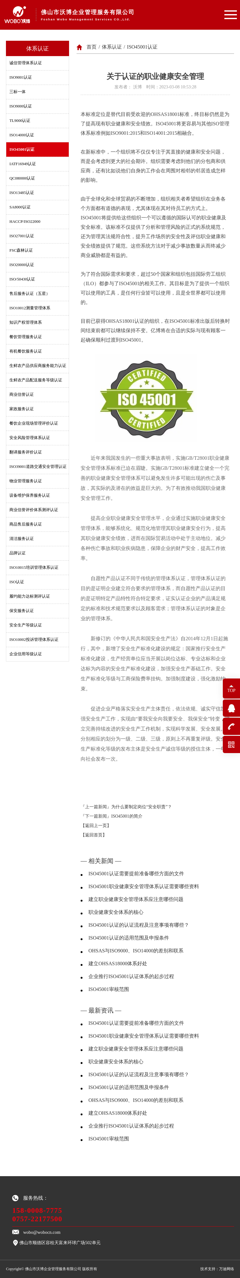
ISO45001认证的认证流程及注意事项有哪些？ (138, 925)
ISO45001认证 (21, 149)
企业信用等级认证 (25, 654)
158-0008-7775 (37, 1210)
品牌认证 (17, 553)
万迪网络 (226, 1269)
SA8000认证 (20, 207)
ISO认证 (16, 582)
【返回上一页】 (96, 825)
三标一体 (17, 92)
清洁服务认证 (21, 539)
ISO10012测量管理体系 (29, 308)
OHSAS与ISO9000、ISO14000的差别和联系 (135, 950)
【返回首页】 (94, 835)
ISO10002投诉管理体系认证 (33, 639)
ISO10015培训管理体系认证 (33, 567)
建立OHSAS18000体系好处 (117, 963)
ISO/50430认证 (22, 279)
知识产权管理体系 (25, 322)
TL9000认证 (19, 120)
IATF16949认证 (22, 164)
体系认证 (112, 47)
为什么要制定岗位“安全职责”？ (141, 806)
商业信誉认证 (21, 394)
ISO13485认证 (21, 193)
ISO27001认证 (21, 236)
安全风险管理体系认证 (29, 438)
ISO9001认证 (20, 77)
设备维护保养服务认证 (29, 495)
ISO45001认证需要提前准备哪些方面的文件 (136, 873)
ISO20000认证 (21, 265)
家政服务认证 (21, 409)
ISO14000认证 (21, 135)
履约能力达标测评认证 (29, 596)
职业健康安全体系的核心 (115, 912)
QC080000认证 (22, 178)
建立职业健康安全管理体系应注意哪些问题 (135, 899)
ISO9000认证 (20, 106)
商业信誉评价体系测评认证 (33, 510)
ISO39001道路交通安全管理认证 (38, 466)
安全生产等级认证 (25, 625)
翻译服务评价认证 (25, 452)
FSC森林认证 (21, 250)
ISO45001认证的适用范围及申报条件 (128, 937)
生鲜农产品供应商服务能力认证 (37, 366)
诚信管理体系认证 (25, 63)
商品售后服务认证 (25, 524)
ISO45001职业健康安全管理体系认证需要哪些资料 (143, 886)
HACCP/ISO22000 (24, 221)
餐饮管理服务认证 (25, 337)
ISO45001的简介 (126, 816)
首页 (92, 47)
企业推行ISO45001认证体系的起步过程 (131, 976)
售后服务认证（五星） (29, 293)
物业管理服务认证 (25, 481)
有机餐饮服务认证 (25, 351)
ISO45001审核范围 (108, 989)
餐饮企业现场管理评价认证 (33, 423)
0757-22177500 (37, 1219)
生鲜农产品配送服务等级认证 (35, 380)
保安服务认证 (21, 611)
